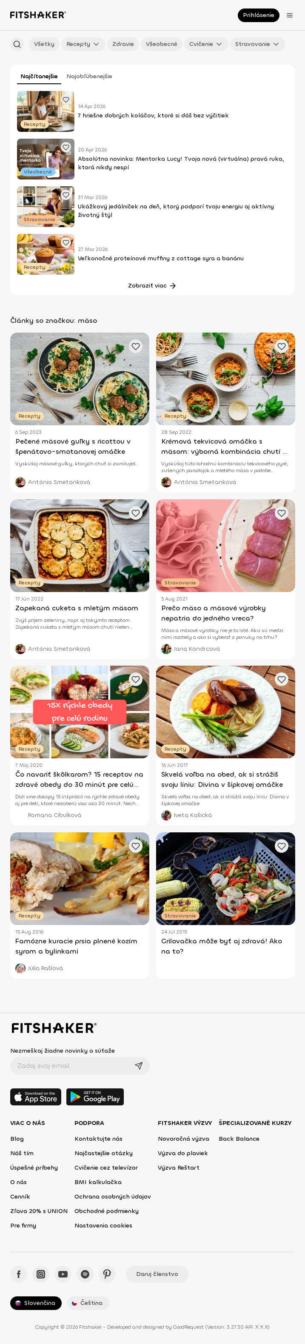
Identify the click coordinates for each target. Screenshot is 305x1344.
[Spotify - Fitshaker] (85, 1274)
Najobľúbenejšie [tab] (89, 76)
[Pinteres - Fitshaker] (107, 1274)
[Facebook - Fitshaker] (18, 1274)
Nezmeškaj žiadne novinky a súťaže (62, 1051)
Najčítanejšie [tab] (39, 76)
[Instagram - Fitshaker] (40, 1274)
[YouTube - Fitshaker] (62, 1274)
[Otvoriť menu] (290, 15)
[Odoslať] (138, 1066)
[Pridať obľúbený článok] (66, 99)
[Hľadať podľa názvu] (17, 44)
